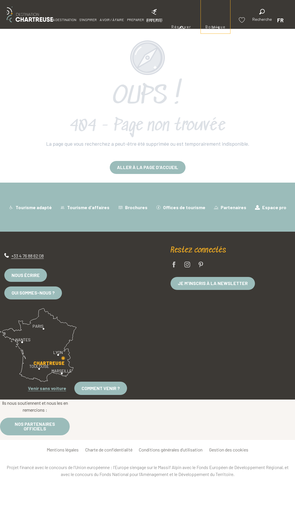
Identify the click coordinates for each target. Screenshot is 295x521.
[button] (262, 16)
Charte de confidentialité (109, 449)
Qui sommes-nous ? (33, 292)
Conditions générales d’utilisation (171, 449)
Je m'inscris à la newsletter (213, 283)
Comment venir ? (101, 388)
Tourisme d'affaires (84, 207)
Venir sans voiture (47, 388)
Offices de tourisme (180, 207)
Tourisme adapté (30, 207)
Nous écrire (26, 275)
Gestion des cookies (228, 449)
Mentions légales (63, 449)
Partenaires (230, 207)
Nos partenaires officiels (35, 426)
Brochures (133, 207)
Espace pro (270, 207)
